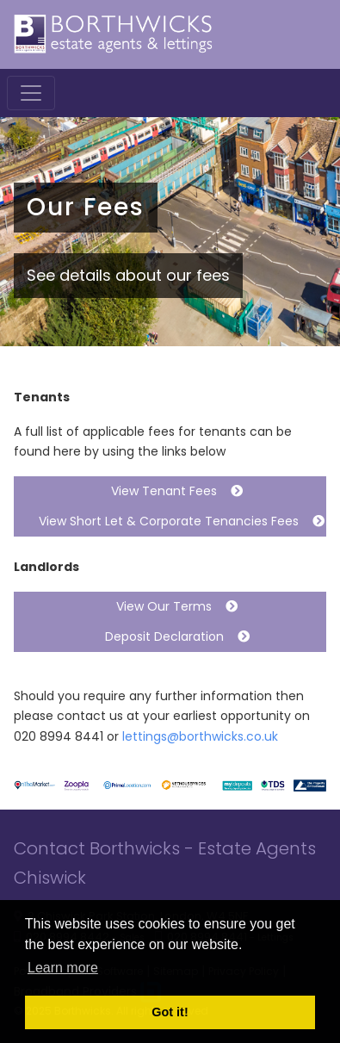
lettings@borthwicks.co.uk (200, 736)
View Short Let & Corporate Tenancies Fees (175, 521)
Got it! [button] (169, 1012)
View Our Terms (170, 606)
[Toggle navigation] (31, 93)
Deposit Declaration (170, 636)
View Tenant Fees (170, 491)
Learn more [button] (63, 967)
